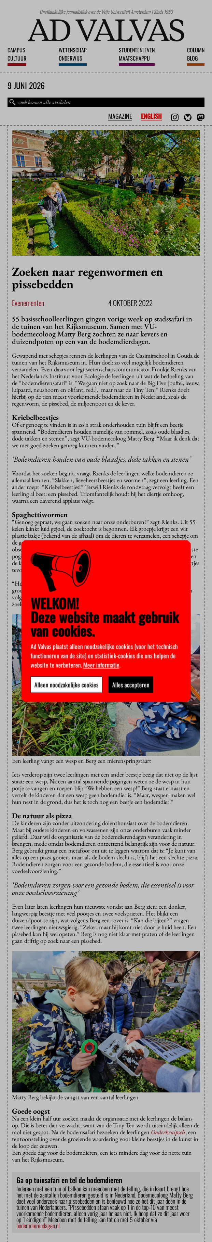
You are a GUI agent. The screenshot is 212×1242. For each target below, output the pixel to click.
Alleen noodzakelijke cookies (66, 684)
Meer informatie (101, 664)
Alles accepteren (130, 684)
